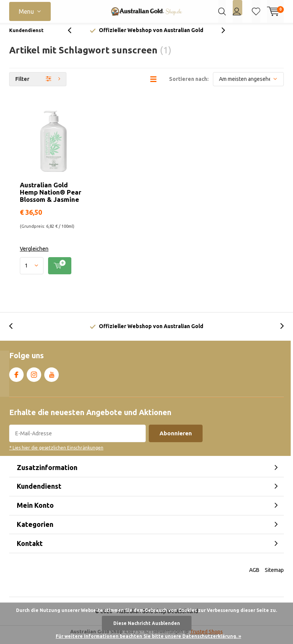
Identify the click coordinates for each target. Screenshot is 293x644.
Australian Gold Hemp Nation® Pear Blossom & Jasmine (50, 198)
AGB (254, 576)
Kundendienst (26, 36)
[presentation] (73, 36)
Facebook (16, 379)
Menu (26, 11)
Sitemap (274, 576)
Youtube (51, 379)
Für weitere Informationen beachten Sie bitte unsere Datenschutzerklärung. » (148, 636)
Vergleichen (34, 254)
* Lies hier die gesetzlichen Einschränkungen (56, 453)
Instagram (34, 379)
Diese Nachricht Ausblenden (146, 623)
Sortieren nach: (189, 85)
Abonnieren (175, 439)
